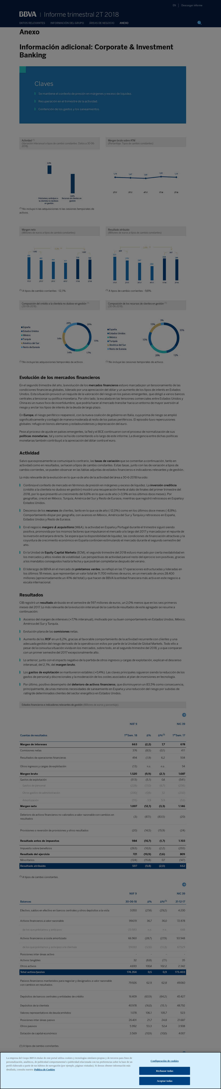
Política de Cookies (44, 1077)
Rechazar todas (164, 1079)
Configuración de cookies (165, 1069)
